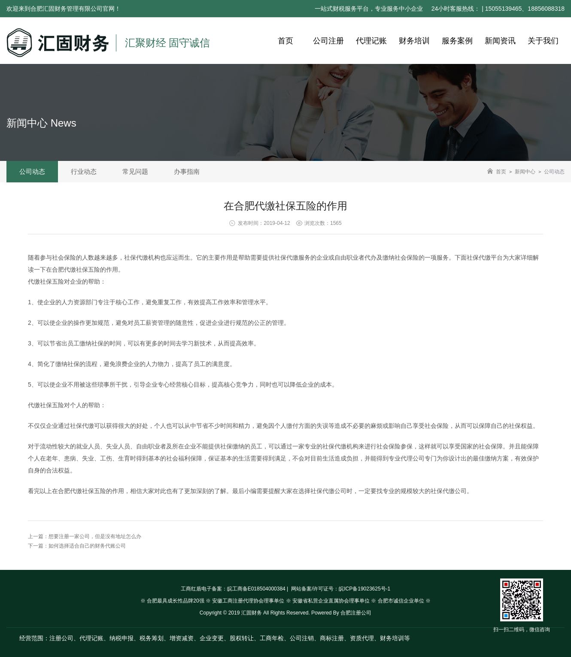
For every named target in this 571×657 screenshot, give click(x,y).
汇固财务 (251, 613)
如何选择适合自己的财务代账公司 (87, 546)
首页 (285, 40)
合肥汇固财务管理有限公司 (66, 8)
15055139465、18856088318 (525, 8)
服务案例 (457, 40)
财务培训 (414, 40)
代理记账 (371, 40)
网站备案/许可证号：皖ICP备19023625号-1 (340, 589)
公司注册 (328, 40)
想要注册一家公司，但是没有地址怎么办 (95, 536)
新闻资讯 (500, 40)
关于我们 (543, 40)
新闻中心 (525, 172)
